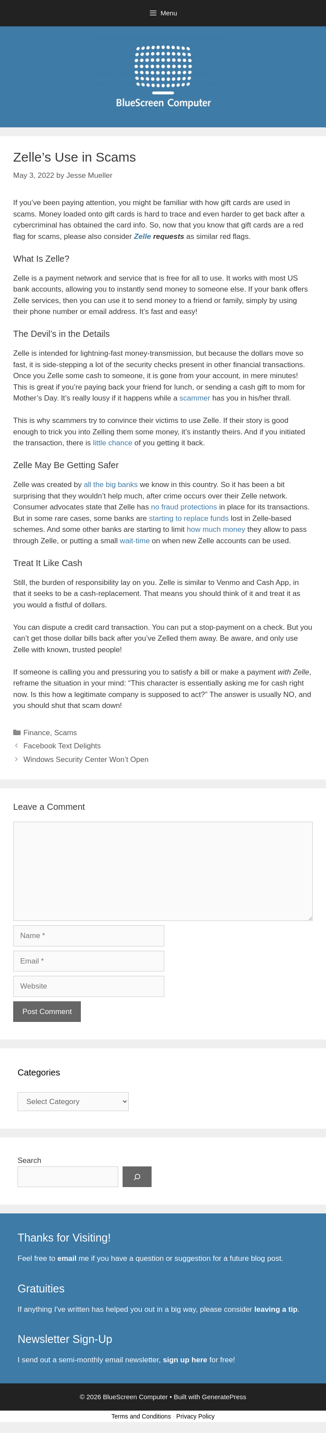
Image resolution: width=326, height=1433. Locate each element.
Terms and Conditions (141, 1416)
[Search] (137, 1177)
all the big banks (111, 484)
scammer (195, 398)
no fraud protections (184, 507)
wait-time (135, 541)
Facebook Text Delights (62, 746)
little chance (112, 443)
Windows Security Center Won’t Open (86, 759)
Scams (65, 733)
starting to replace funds (188, 518)
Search (29, 1160)
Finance (36, 733)
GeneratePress (224, 1397)
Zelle (143, 236)
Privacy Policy (195, 1416)
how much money (216, 529)
